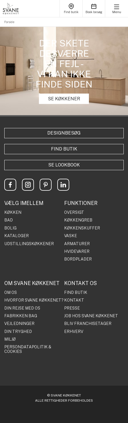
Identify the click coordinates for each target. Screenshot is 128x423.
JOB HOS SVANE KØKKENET (91, 316)
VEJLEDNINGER (19, 324)
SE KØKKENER (64, 98)
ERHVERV (73, 332)
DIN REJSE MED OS (22, 308)
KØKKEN (12, 212)
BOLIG (10, 228)
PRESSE (72, 308)
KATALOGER (16, 236)
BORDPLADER (78, 259)
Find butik (64, 149)
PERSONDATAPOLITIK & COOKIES (27, 349)
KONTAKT (74, 300)
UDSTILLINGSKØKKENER (29, 244)
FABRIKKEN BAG (20, 316)
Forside (9, 22)
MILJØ (10, 339)
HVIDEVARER (77, 251)
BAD (8, 220)
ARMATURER (77, 244)
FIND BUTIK (75, 292)
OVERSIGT (74, 212)
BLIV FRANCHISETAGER (87, 324)
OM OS (10, 292)
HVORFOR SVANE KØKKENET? (34, 300)
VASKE (70, 236)
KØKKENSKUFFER (82, 228)
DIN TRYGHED (18, 332)
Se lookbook (64, 165)
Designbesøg (64, 133)
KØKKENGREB (78, 220)
